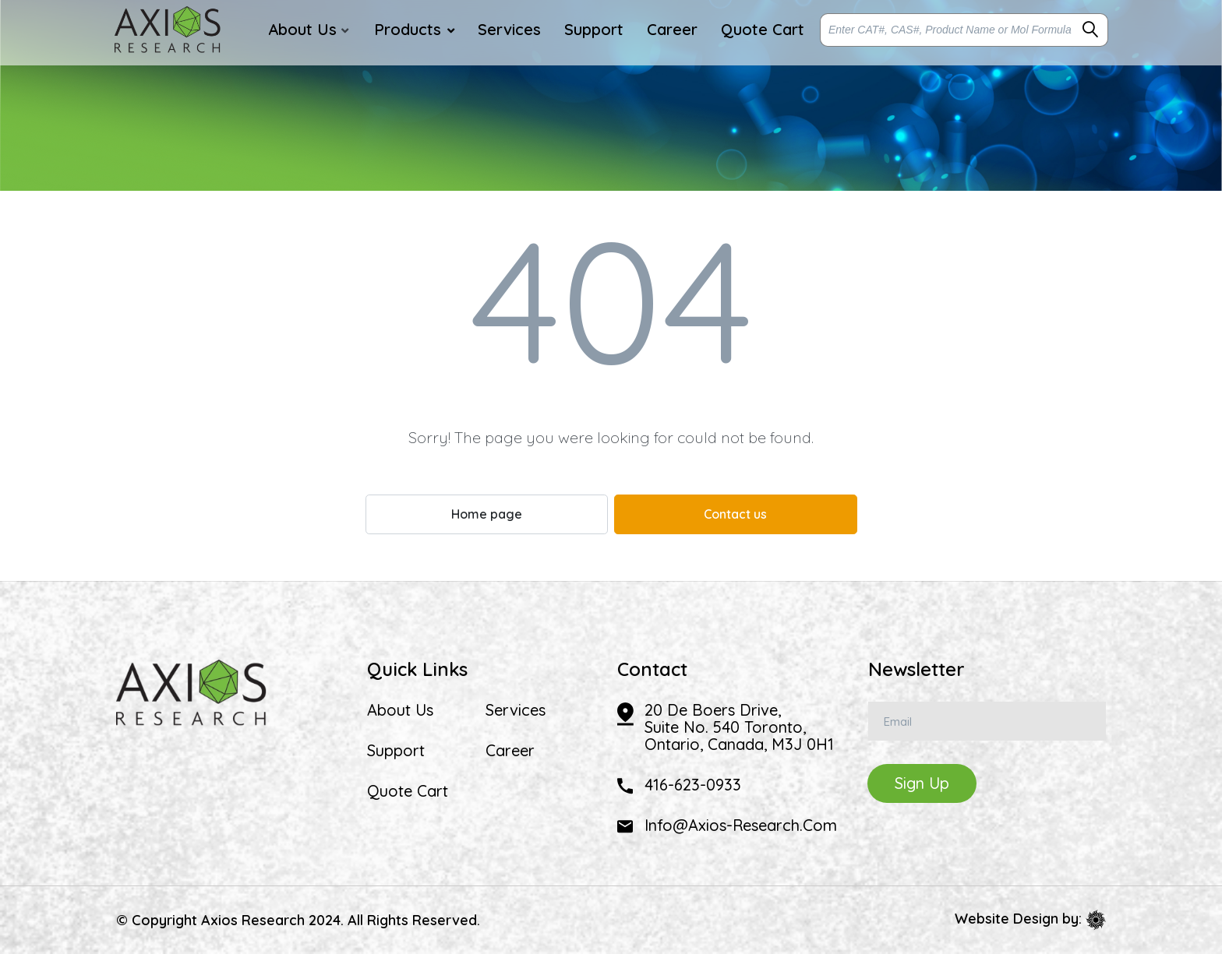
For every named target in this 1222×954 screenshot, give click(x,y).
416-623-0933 (693, 784)
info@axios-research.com (741, 825)
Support (396, 750)
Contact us (735, 514)
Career (510, 750)
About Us (400, 710)
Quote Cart (407, 791)
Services (516, 710)
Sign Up (922, 783)
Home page (486, 514)
